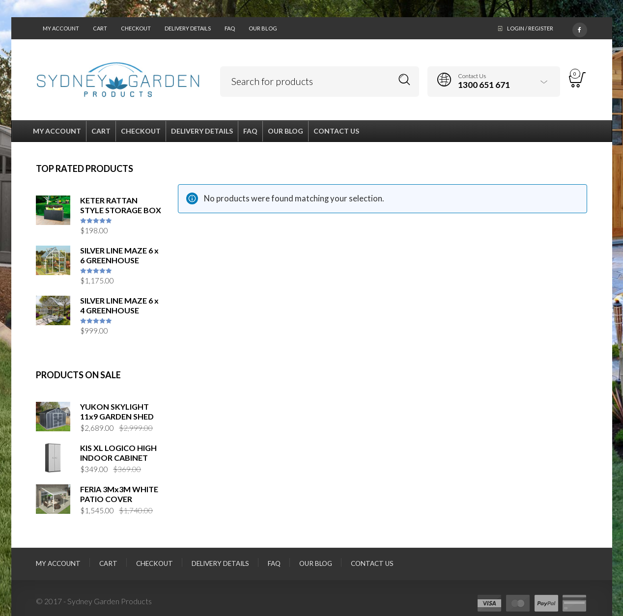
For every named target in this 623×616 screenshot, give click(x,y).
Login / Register (530, 28)
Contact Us (372, 563)
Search (404, 79)
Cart (100, 28)
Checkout (136, 28)
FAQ (230, 28)
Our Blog (263, 28)
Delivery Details (188, 28)
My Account (61, 28)
